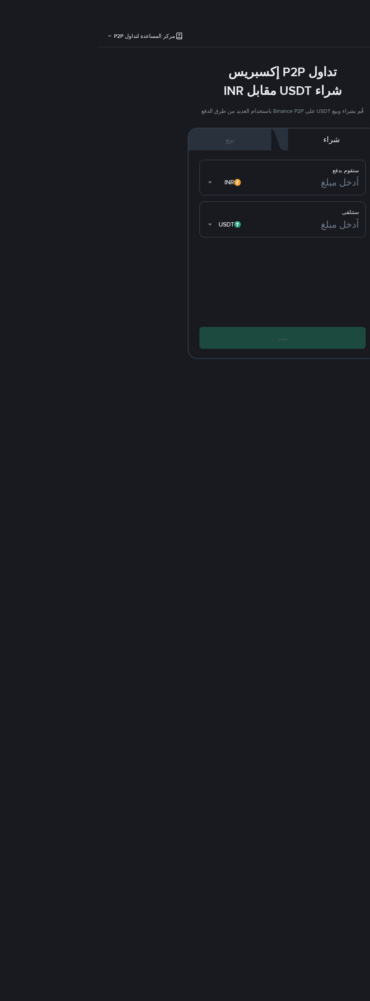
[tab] (348, 37)
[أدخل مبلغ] (205, 182)
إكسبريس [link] (348, 37)
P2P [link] (320, 37)
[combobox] (127, 183)
